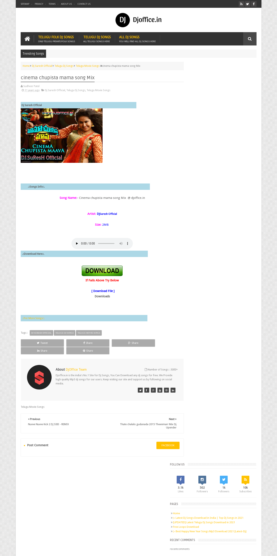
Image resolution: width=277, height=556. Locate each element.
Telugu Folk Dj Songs (56, 38)
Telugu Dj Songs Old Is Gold (212, 177)
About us (66, 4)
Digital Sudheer (215, 549)
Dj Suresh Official (55, 90)
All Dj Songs (137, 38)
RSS (74, 494)
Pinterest (66, 494)
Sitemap (25, 4)
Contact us (83, 4)
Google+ (58, 494)
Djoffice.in (53, 549)
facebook (160, 437)
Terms (52, 4)
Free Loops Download (202, 129)
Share (66, 342)
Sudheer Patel (248, 549)
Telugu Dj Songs (97, 38)
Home (192, 112)
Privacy (39, 4)
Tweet (35, 342)
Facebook (43, 494)
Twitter (50, 494)
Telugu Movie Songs (98, 90)
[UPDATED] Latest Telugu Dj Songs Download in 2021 (220, 124)
